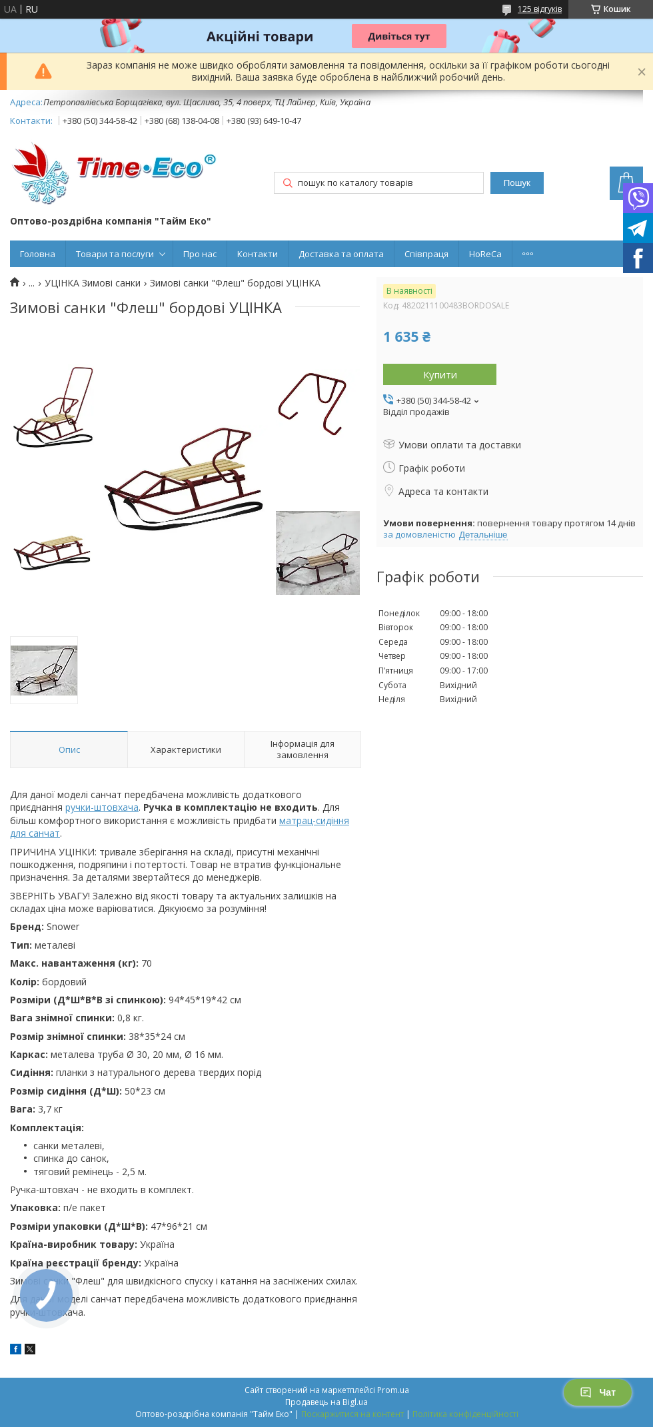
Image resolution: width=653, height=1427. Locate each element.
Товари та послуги (115, 254)
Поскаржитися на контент (352, 1414)
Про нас (200, 254)
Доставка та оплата (341, 254)
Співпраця (426, 254)
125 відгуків (540, 9)
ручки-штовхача (102, 807)
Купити (440, 374)
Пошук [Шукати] (517, 183)
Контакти (257, 254)
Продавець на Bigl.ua (326, 1402)
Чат (598, 1392)
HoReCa (485, 254)
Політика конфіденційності (465, 1414)
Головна (37, 254)
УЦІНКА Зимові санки (93, 283)
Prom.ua (393, 1390)
